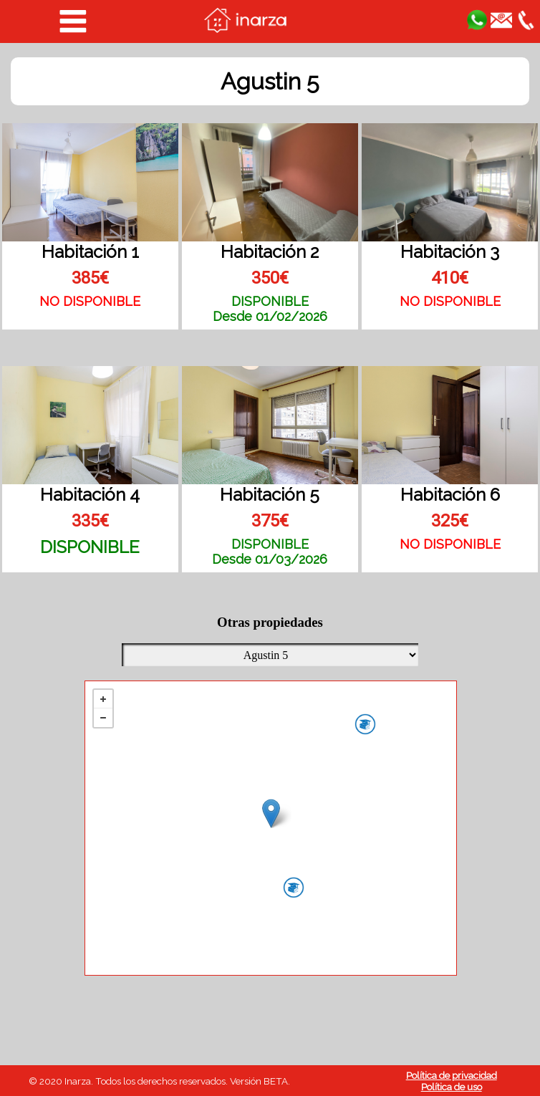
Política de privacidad (451, 1075)
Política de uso (451, 1086)
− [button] (103, 717)
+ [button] (103, 699)
